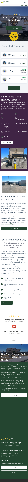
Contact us (14, 472)
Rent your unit (14, 28)
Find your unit (7, 303)
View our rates (7, 142)
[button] (6, 167)
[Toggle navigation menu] (25, 2)
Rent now (14, 395)
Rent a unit (24, 5)
